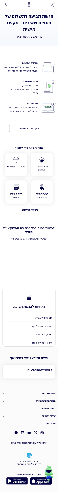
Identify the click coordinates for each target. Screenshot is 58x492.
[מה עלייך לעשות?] (29, 318)
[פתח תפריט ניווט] (53, 5)
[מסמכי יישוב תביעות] (29, 370)
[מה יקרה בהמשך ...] (29, 334)
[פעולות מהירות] (29, 210)
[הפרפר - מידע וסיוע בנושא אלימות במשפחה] (29, 458)
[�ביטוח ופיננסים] (29, 409)
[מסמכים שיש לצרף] (29, 326)
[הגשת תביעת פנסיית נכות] (42, 192)
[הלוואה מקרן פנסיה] (16, 192)
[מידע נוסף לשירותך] (29, 343)
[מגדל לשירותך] (29, 393)
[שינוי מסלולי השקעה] (42, 164)
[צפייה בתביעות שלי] (16, 164)
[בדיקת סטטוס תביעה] (29, 128)
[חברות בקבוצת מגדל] (29, 401)
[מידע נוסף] (29, 424)
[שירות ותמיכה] (29, 416)
